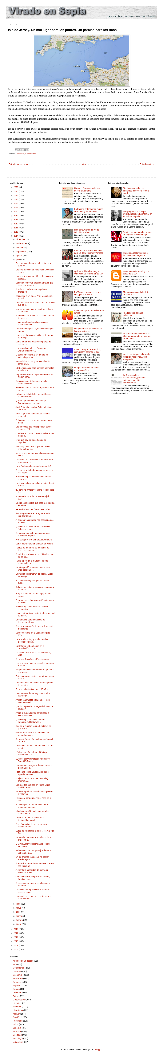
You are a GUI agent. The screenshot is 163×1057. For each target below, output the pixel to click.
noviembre (21, 243)
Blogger (98, 1049)
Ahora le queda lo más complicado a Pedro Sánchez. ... (32, 714)
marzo (19, 916)
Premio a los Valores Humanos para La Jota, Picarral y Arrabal (88, 251)
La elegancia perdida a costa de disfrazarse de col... (30, 621)
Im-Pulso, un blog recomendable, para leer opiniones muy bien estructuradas (134, 379)
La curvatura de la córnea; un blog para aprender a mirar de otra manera (137, 336)
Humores (17, 1006)
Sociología (18, 1038)
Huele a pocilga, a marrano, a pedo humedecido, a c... (32, 562)
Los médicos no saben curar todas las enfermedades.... (33, 897)
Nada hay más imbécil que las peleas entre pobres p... (33, 447)
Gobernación (30, 154)
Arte (15, 964)
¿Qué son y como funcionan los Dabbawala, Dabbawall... (30, 720)
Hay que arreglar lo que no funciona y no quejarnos (135, 254)
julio (18, 259)
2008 (16, 949)
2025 (16, 191)
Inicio (84, 164)
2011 (16, 937)
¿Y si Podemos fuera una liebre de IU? (33, 466)
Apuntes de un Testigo (23, 961)
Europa (16, 989)
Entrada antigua (147, 164)
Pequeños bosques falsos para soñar (33, 509)
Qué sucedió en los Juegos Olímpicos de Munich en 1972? (88, 272)
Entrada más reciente (18, 164)
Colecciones (18, 968)
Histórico (17, 1003)
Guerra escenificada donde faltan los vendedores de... (32, 733)
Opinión (16, 1017)
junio (18, 904)
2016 (16, 228)
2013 (16, 929)
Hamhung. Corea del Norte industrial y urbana (86, 231)
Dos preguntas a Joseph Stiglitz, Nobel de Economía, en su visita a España (137, 214)
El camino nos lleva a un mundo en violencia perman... (32, 356)
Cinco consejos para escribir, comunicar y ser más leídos (87, 350)
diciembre (21, 239)
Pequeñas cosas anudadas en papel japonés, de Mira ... (32, 773)
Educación (18, 978)
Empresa (17, 982)
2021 (16, 207)
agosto (19, 255)
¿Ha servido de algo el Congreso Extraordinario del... (31, 349)
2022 (16, 203)
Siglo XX (17, 1028)
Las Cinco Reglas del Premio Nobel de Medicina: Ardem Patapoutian (136, 357)
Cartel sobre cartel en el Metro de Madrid (34, 544)
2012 (16, 933)
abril (18, 912)
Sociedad (17, 1035)
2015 (16, 232)
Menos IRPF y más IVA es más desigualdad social (30, 818)
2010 (16, 941)
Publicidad (18, 1021)
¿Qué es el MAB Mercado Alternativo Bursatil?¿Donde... (33, 760)
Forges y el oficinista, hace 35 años (32, 689)
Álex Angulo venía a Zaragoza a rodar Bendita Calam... (33, 514)
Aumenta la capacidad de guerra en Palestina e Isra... (32, 871)
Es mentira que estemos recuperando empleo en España (33, 534)
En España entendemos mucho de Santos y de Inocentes (88, 210)
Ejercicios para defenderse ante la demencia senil (31, 382)
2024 (16, 195)
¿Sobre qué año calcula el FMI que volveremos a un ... (32, 753)
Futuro (16, 996)
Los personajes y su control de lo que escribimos (88, 329)
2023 (16, 199)
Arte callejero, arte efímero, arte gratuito (34, 540)
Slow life (17, 1031)
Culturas (17, 971)
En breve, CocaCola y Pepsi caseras (32, 659)
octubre (20, 247)
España (16, 985)
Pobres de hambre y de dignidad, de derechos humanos (32, 549)
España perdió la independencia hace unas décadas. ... (33, 568)
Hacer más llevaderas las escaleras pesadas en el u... (32, 323)
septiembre (21, 251)
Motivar (16, 1014)
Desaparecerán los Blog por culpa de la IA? (136, 272)
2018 (16, 219)
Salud (15, 1024)
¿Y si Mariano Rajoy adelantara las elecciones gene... (32, 640)
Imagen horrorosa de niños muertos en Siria (86, 368)
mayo (19, 908)
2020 (16, 211)
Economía (20, 154)
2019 (16, 215)
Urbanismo (18, 1042)
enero (19, 924)
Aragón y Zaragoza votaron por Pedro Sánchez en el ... (33, 701)
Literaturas (18, 1010)
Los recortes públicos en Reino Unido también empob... (33, 786)
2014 (16, 236)
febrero (19, 920)
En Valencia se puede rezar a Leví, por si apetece (87, 293)
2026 (16, 187)
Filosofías (17, 992)
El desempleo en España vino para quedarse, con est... (32, 805)
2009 (16, 945)
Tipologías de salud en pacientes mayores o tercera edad (136, 190)
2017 (16, 224)
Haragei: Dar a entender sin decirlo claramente (87, 189)
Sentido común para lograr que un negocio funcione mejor (137, 233)
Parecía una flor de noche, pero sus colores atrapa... (32, 825)
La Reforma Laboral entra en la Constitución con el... (30, 647)
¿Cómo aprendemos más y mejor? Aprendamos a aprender (32, 401)
